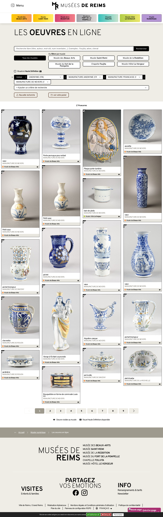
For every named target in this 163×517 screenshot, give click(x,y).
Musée (43, 18)
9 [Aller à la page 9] (123, 411)
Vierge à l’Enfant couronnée (54, 357)
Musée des (21, 18)
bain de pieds (89, 211)
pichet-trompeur (9, 287)
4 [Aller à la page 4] (71, 411)
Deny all (107, 515)
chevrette (6, 341)
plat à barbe (129, 378)
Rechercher (141, 49)
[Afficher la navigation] (12, 5)
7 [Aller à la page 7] (102, 411)
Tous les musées (30, 58)
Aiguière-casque (90, 339)
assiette (128, 146)
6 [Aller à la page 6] (92, 411)
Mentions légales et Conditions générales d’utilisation (92, 505)
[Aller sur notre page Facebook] (76, 493)
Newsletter (123, 493)
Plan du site (55, 508)
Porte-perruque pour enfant (54, 156)
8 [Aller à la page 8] (112, 411)
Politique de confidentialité (129, 505)
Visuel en (29, 71)
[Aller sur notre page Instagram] (84, 493)
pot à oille (88, 375)
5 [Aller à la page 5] (81, 411)
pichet (45, 275)
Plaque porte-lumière (92, 169)
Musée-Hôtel (130, 18)
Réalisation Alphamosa (56, 505)
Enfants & (30, 493)
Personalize (118, 515)
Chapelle (108, 18)
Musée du (86, 18)
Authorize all (93, 515)
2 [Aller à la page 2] (50, 411)
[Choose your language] (104, 508)
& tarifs (130, 490)
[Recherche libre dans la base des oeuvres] (74, 48)
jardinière (6, 372)
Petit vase (47, 218)
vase (4, 161)
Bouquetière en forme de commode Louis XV (60, 395)
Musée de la (64, 18)
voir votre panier (58, 95)
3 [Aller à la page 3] (60, 411)
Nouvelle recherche (25, 95)
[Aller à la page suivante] (134, 411)
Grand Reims (37, 505)
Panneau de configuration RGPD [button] (78, 508)
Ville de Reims (24, 505)
